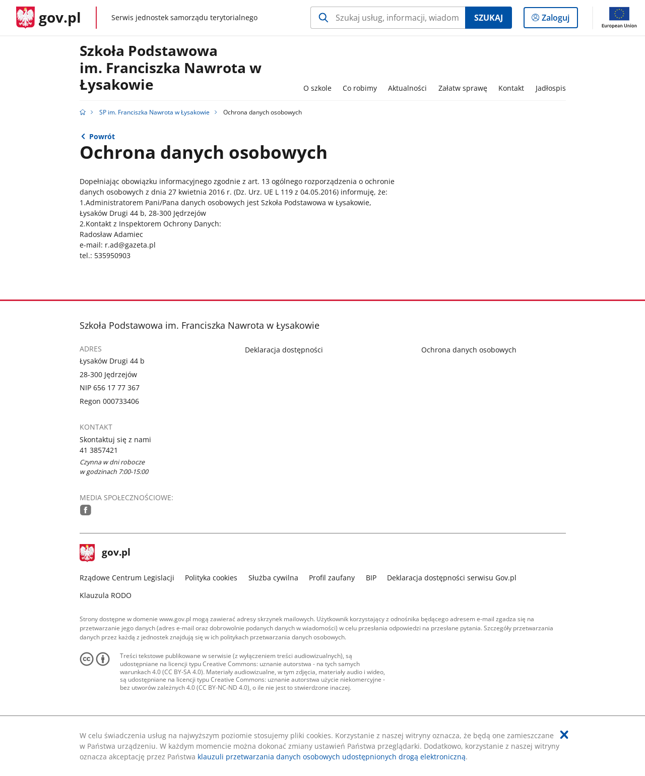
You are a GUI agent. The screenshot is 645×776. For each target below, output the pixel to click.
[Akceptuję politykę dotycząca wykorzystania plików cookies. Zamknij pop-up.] (564, 734)
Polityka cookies (211, 577)
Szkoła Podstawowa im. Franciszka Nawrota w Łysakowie (171, 68)
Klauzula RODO (106, 595)
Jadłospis (551, 88)
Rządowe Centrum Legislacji (127, 577)
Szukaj (488, 17)
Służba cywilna (273, 577)
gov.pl (105, 553)
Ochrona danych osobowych (469, 349)
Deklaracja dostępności (284, 349)
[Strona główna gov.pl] (48, 18)
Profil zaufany (332, 577)
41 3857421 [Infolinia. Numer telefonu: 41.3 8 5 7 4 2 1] (99, 450)
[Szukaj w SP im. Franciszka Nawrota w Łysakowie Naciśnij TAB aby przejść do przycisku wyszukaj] (387, 18)
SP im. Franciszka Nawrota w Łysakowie (154, 112)
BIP (371, 577)
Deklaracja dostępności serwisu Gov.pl (452, 577)
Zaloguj (558, 19)
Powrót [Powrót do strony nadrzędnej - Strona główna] (102, 136)
